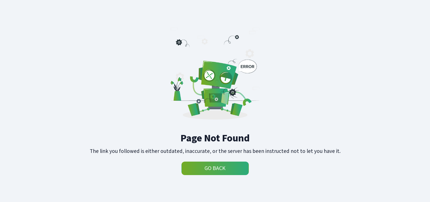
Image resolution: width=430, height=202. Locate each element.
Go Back (215, 168)
